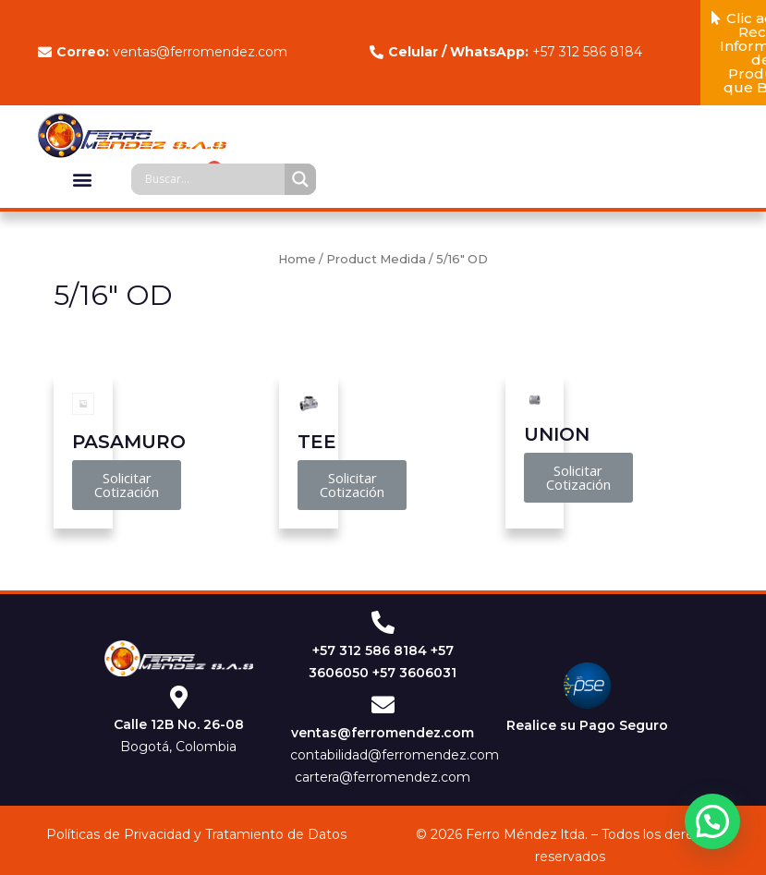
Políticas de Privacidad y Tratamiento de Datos (196, 834)
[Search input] (212, 179)
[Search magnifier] (300, 179)
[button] (82, 179)
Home (297, 259)
